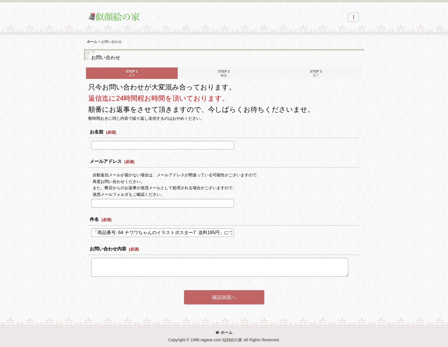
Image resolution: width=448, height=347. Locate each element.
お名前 (96, 131)
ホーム (224, 332)
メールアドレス (106, 161)
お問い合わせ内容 (108, 248)
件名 (94, 219)
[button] (353, 17)
